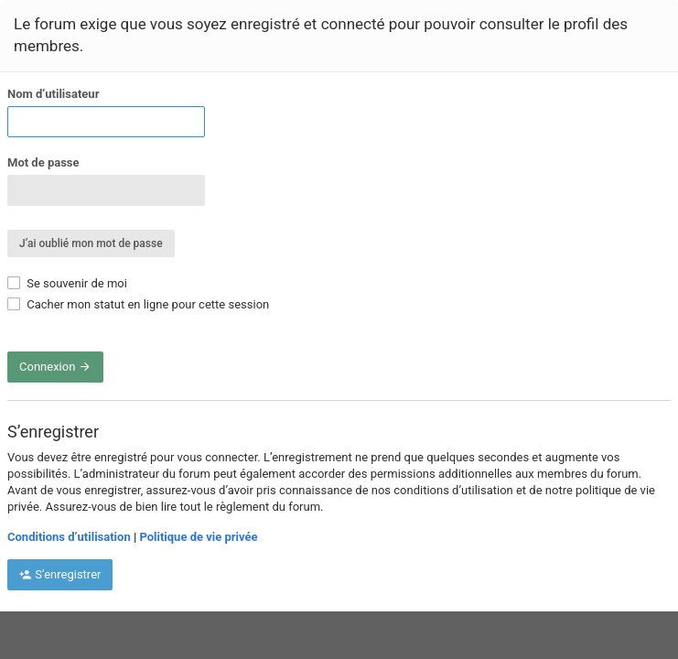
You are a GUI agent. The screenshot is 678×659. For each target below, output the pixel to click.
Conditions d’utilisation (69, 537)
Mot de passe (43, 162)
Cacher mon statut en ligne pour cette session (138, 304)
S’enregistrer (60, 574)
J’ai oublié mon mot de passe (91, 243)
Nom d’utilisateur (53, 94)
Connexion (55, 366)
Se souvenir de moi (67, 283)
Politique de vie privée (198, 537)
